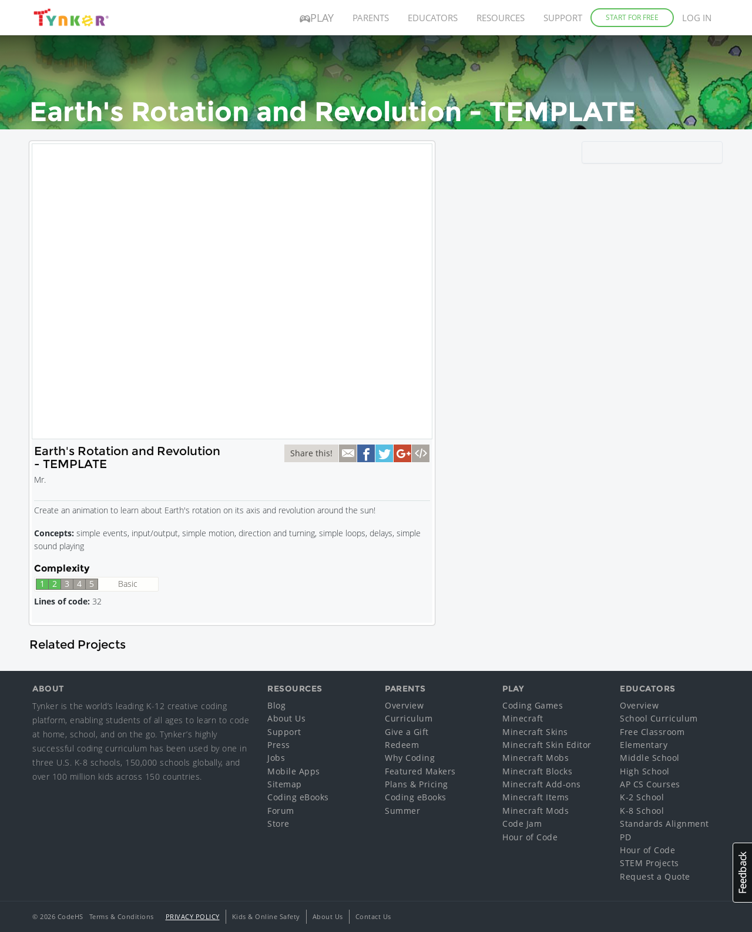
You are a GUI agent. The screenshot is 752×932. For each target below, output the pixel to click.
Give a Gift (407, 731)
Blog (276, 705)
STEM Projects (649, 862)
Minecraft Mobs (535, 757)
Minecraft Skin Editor (547, 744)
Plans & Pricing (416, 784)
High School (645, 771)
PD (625, 837)
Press (278, 744)
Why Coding (410, 757)
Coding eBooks (298, 797)
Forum (280, 810)
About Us (286, 718)
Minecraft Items (535, 797)
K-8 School (642, 810)
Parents (370, 18)
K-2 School (642, 797)
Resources (500, 18)
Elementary (643, 744)
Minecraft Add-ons (541, 784)
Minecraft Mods (535, 810)
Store (278, 823)
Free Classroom (652, 731)
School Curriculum (659, 718)
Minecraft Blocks (537, 771)
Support (562, 18)
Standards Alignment (664, 823)
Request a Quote (655, 876)
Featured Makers (420, 771)
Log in (696, 18)
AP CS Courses (650, 784)
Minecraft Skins (535, 731)
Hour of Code (530, 837)
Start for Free (632, 17)
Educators (433, 18)
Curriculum (408, 718)
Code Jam (522, 823)
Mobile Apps (293, 771)
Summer (402, 810)
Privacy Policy (193, 916)
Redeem (402, 744)
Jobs (276, 757)
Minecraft (522, 718)
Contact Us (373, 916)
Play (317, 18)
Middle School (650, 757)
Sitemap (284, 784)
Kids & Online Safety (266, 916)
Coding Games (532, 705)
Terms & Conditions (121, 916)
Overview (404, 705)
